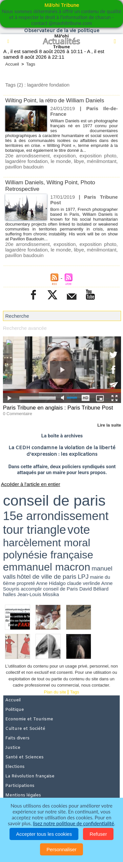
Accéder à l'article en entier (30, 484)
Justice (12, 748)
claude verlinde (83, 583)
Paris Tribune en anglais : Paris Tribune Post (58, 408)
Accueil (12, 64)
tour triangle (34, 529)
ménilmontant (101, 161)
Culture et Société (25, 729)
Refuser (98, 834)
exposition (64, 155)
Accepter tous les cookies (44, 834)
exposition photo (97, 155)
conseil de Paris (60, 588)
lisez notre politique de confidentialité (73, 823)
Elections (15, 767)
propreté (26, 583)
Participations (19, 786)
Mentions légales (23, 795)
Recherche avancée (25, 328)
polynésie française (48, 555)
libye (79, 161)
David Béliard (94, 588)
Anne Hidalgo (51, 583)
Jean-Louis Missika (38, 594)
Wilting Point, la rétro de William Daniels (54, 100)
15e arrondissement (56, 516)
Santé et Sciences (24, 757)
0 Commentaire (17, 413)
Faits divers (17, 738)
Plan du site (55, 692)
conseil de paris (54, 500)
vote (78, 529)
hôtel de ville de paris (46, 576)
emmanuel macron (46, 567)
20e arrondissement (27, 155)
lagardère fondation (26, 161)
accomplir (31, 588)
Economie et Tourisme (29, 719)
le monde (61, 161)
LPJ (83, 576)
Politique (14, 709)
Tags (30, 64)
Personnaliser (62, 849)
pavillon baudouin (24, 167)
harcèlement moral (46, 543)
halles (9, 594)
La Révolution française (29, 776)
